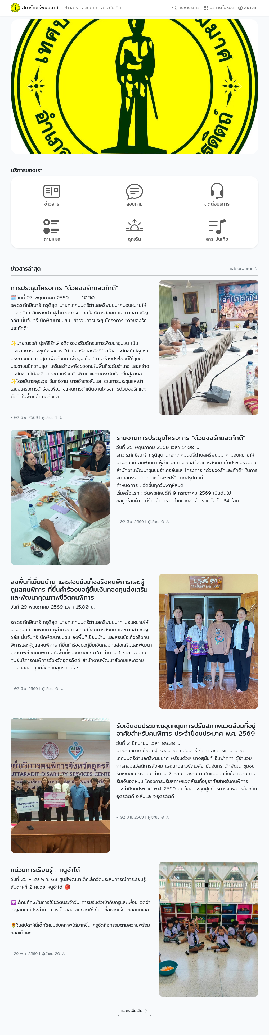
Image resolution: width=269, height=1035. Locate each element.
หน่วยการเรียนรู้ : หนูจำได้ (45, 870)
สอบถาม (89, 7)
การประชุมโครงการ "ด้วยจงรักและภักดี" (64, 288)
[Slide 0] (130, 147)
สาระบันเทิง (111, 7)
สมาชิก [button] (247, 7)
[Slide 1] (139, 147)
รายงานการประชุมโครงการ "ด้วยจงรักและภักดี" (180, 438)
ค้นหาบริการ (185, 7)
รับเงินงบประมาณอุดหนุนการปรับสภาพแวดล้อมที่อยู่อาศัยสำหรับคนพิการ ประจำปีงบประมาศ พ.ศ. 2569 (186, 729)
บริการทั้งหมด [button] (219, 7)
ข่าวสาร (71, 7)
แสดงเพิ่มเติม (244, 268)
